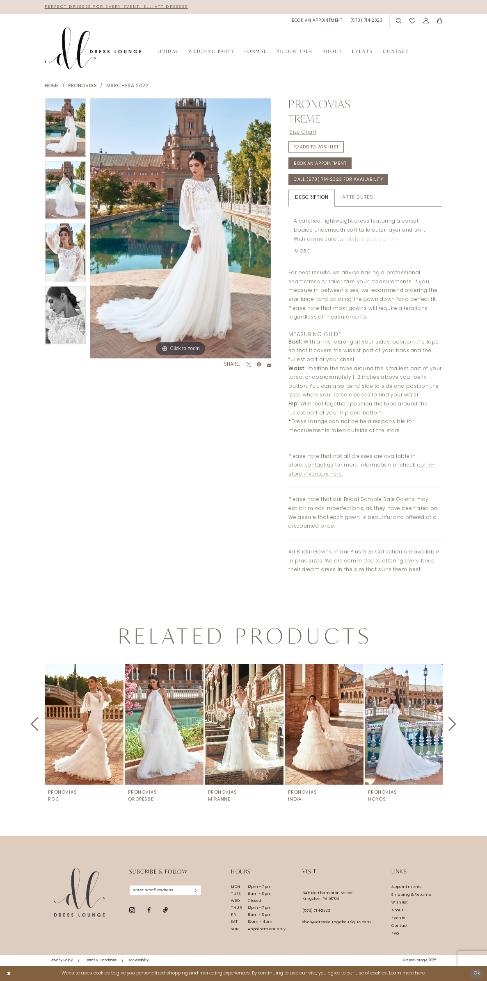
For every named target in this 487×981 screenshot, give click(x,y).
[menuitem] (317, 20)
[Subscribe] (195, 890)
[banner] (93, 48)
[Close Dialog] (9, 973)
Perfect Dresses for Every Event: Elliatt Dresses (116, 7)
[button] (426, 20)
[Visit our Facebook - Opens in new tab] (149, 910)
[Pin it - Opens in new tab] (259, 364)
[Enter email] (165, 890)
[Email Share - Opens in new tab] (269, 365)
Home (52, 86)
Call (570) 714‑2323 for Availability (338, 180)
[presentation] (84, 724)
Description (311, 197)
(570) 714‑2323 (316, 911)
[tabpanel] (65, 129)
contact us (319, 465)
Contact (399, 926)
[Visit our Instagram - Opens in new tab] (132, 910)
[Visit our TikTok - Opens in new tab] (165, 910)
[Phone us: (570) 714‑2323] (366, 20)
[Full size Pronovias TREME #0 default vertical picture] (180, 228)
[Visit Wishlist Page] (412, 20)
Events (398, 918)
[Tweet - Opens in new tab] (248, 364)
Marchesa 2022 (127, 86)
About (397, 910)
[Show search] (399, 20)
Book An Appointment (320, 164)
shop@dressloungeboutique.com (336, 922)
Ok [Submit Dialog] (476, 973)
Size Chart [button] (302, 132)
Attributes (357, 197)
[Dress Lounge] (79, 892)
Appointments (406, 887)
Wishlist (399, 902)
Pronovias (82, 86)
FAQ (395, 933)
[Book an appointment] (317, 20)
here (420, 973)
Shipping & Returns (411, 895)
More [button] (303, 251)
